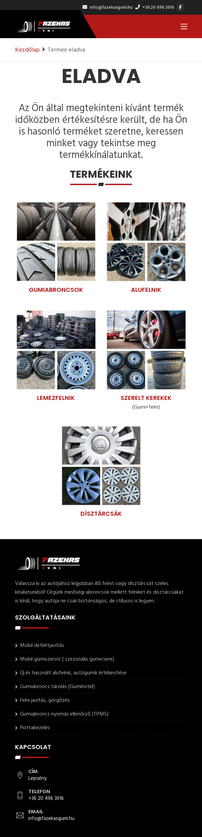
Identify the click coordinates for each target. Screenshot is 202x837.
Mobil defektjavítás (42, 645)
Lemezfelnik (56, 398)
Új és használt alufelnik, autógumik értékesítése (73, 673)
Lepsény (37, 778)
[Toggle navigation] (184, 28)
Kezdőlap (27, 50)
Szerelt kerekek (146, 398)
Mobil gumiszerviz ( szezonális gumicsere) (67, 659)
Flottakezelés (35, 728)
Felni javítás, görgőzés (45, 700)
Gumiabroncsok (56, 289)
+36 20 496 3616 (154, 7)
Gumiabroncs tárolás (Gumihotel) (57, 686)
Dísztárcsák (101, 513)
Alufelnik (146, 289)
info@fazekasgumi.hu (107, 7)
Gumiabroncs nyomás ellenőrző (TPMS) (64, 714)
